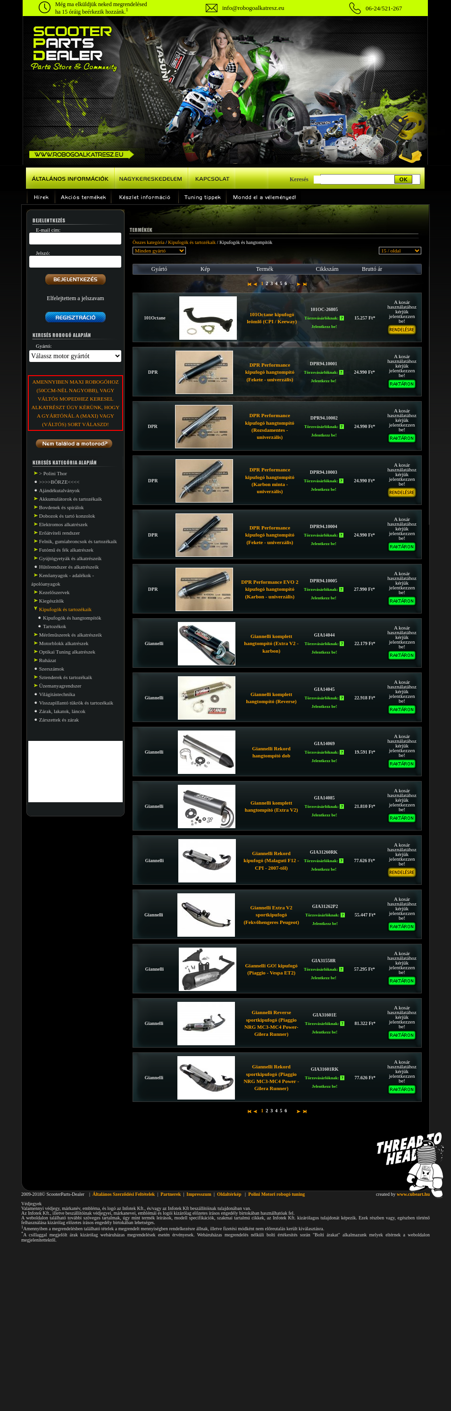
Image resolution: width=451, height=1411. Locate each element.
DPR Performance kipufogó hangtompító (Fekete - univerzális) (269, 372)
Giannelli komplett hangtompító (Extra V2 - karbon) (271, 643)
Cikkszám (327, 269)
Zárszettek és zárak (59, 719)
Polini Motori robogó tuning (276, 1194)
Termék (264, 269)
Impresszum (198, 1194)
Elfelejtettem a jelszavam (75, 298)
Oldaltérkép (229, 1194)
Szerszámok (51, 669)
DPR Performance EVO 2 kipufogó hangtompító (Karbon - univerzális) (269, 589)
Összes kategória (148, 242)
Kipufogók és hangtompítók (72, 618)
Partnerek (170, 1194)
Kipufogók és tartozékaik (192, 242)
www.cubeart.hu (413, 1194)
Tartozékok (54, 626)
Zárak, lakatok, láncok (62, 711)
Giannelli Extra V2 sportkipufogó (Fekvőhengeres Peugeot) (271, 915)
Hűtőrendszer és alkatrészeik (69, 567)
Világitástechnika (57, 694)
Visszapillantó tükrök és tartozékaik (76, 703)
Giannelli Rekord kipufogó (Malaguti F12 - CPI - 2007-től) (271, 860)
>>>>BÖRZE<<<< (59, 482)
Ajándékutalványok (59, 490)
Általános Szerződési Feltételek (123, 1194)
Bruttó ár (372, 269)
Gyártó (159, 269)
